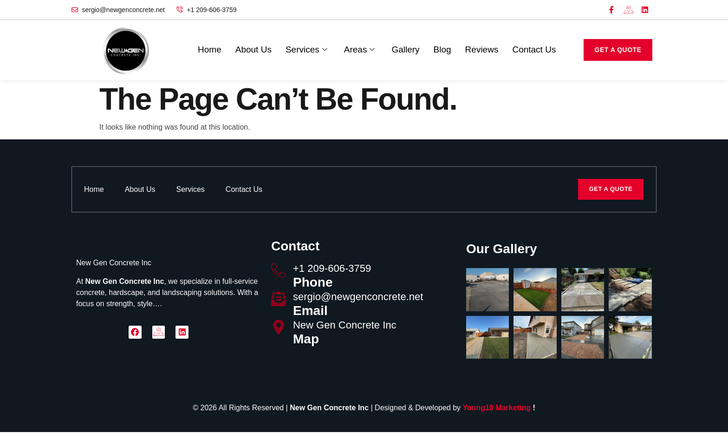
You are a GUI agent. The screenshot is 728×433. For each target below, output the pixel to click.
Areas (359, 50)
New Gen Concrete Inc (344, 326)
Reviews (482, 50)
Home (209, 50)
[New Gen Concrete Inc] (278, 328)
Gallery (405, 50)
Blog (442, 50)
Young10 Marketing (497, 409)
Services (306, 50)
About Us (253, 50)
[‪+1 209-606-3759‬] (278, 271)
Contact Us (534, 50)
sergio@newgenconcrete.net (358, 297)
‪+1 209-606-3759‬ (332, 269)
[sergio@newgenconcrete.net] (278, 299)
